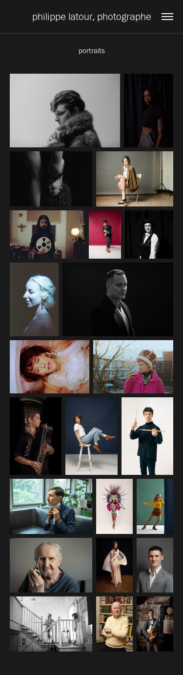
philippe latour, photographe (91, 16)
